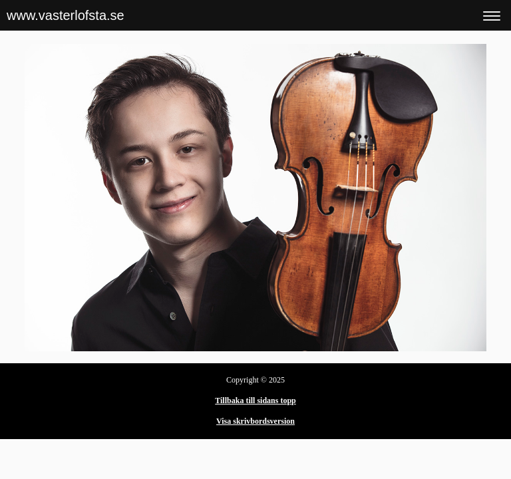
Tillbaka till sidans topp (255, 400)
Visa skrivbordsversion (255, 421)
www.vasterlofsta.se (65, 15)
